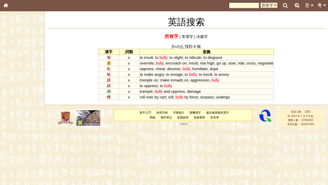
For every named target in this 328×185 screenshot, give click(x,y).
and (167, 91)
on (184, 63)
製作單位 (166, 117)
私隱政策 (183, 117)
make (148, 74)
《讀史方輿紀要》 (18, 162)
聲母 (10, 135)
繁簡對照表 (14, 172)
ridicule (195, 57)
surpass (206, 97)
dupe (214, 69)
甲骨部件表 (14, 78)
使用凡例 (162, 112)
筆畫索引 (12, 73)
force (194, 97)
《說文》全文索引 (18, 158)
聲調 (24, 135)
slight (178, 57)
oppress (146, 69)
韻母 (17, 135)
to (141, 57)
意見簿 (214, 117)
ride (241, 63)
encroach (173, 63)
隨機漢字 (195, 112)
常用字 (187, 36)
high (210, 63)
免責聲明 (199, 117)
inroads (177, 80)
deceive (173, 69)
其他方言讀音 (15, 144)
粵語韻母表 (14, 110)
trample (146, 80)
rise (203, 63)
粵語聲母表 (14, 105)
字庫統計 (178, 112)
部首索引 (12, 68)
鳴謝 (152, 117)
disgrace (215, 57)
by (157, 97)
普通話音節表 (15, 140)
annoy (224, 74)
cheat (160, 69)
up (224, 63)
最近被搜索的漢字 (217, 112)
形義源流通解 (15, 87)
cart (163, 97)
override (147, 63)
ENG (22, 56)
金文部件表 (14, 83)
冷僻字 (202, 36)
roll (142, 97)
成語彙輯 (12, 167)
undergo (223, 97)
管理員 (183, 124)
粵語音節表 (14, 101)
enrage (177, 74)
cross (251, 63)
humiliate (200, 69)
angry (159, 74)
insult (148, 57)
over (149, 97)
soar (232, 63)
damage (194, 91)
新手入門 (145, 112)
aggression (200, 80)
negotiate (266, 63)
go (219, 63)
